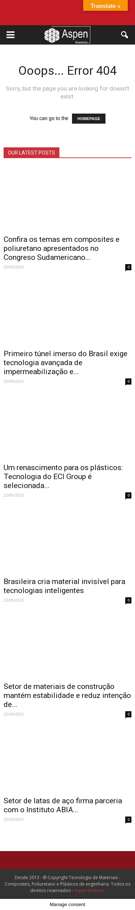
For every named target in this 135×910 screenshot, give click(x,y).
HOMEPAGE (88, 118)
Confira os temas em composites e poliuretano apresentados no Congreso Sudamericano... (62, 248)
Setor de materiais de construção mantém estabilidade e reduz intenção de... (67, 695)
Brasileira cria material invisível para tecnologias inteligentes (64, 586)
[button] (125, 35)
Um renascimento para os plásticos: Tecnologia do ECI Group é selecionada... (63, 476)
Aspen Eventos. (89, 890)
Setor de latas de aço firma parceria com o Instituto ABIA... (63, 805)
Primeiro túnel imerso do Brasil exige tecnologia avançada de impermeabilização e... (65, 362)
